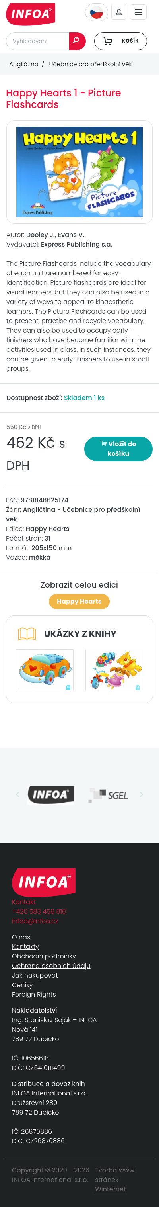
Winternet (110, 1189)
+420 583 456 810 (39, 911)
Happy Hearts (79, 601)
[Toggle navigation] (138, 12)
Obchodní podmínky (44, 956)
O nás (21, 937)
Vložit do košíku (118, 448)
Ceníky (22, 985)
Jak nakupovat (35, 975)
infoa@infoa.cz (35, 921)
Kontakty (25, 946)
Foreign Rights (34, 994)
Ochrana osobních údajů (51, 965)
